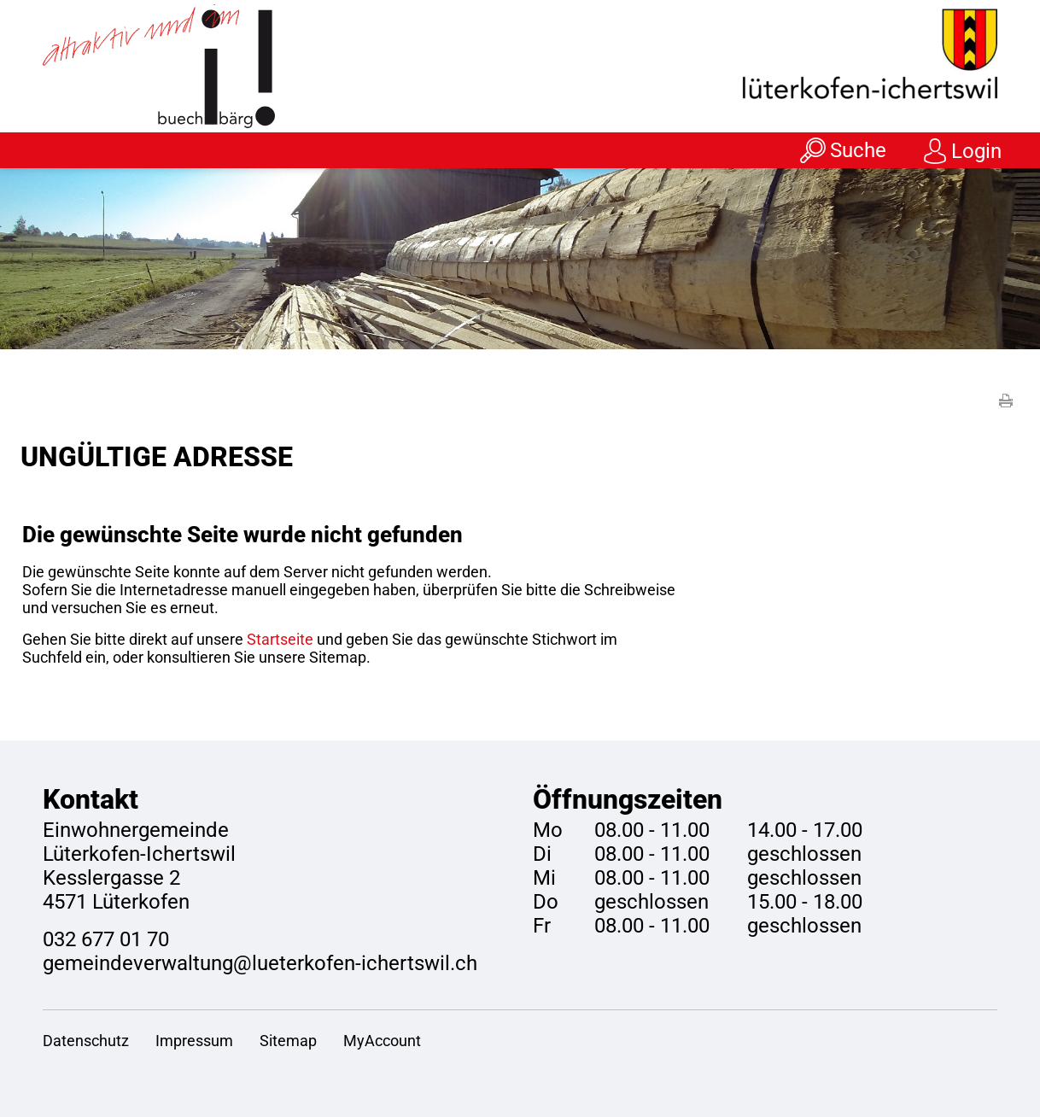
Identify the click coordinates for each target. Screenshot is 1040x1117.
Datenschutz (86, 1041)
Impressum (194, 1041)
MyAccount (382, 1041)
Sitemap (288, 1041)
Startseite (280, 639)
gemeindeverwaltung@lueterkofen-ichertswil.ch (260, 963)
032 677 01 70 (106, 939)
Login (976, 151)
